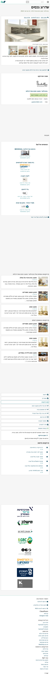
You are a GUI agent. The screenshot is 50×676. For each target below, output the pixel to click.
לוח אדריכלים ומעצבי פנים (40, 406)
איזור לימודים (44, 425)
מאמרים (45, 398)
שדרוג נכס (27, 17)
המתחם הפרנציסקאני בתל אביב (34, 466)
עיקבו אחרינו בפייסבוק (41, 605)
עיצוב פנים (44, 17)
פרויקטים (45, 402)
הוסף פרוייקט (43, 436)
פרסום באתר (44, 664)
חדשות (46, 395)
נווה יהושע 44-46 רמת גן (36, 470)
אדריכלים (45, 649)
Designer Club (43, 615)
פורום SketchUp (43, 644)
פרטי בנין (45, 622)
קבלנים (46, 655)
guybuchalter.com (37, 102)
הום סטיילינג (44, 638)
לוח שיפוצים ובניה (43, 410)
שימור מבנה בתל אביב (36, 456)
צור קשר (45, 666)
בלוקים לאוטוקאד (43, 624)
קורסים (46, 613)
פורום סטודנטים (43, 640)
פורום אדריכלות (43, 633)
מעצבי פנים (45, 651)
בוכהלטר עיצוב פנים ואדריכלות (40, 11)
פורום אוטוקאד (43, 642)
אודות (46, 662)
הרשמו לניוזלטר (42, 601)
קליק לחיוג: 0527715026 (39, 95)
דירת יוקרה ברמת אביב (36, 447)
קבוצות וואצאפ (43, 428)
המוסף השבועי (43, 421)
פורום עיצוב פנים (43, 635)
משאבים (45, 627)
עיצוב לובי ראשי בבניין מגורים (35, 452)
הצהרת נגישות (44, 669)
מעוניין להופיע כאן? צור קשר (40, 217)
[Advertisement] (25, 119)
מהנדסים (45, 653)
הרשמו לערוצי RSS (41, 608)
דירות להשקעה (35, 17)
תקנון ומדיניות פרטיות (42, 660)
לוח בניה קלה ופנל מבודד (40, 413)
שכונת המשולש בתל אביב (36, 461)
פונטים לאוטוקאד (43, 629)
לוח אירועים (44, 417)
